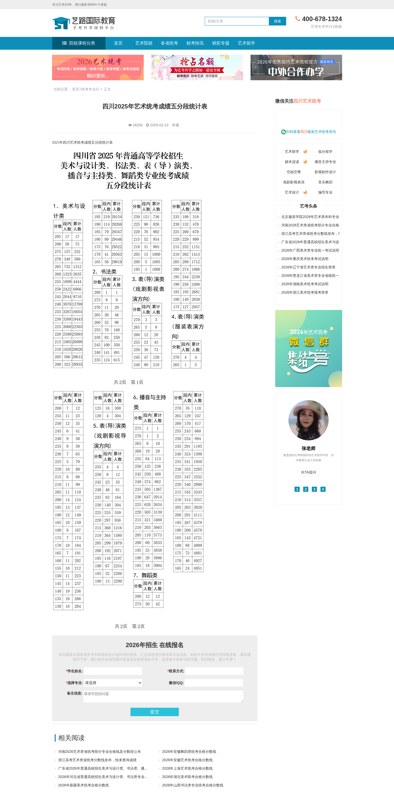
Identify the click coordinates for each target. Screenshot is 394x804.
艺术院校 (144, 43)
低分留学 (325, 151)
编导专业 (325, 192)
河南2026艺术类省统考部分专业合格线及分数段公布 (99, 752)
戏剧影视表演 (293, 182)
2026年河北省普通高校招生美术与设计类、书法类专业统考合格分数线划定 (117, 777)
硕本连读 (296, 161)
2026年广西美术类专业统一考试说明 (309, 250)
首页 (118, 43)
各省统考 (169, 43)
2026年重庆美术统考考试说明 (304, 259)
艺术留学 (246, 43)
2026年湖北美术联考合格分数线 (187, 777)
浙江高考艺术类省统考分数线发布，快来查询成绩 (97, 760)
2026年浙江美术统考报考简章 (304, 292)
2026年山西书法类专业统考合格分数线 (192, 785)
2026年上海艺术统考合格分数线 (187, 768)
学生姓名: (74, 671)
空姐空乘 (294, 172)
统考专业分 (90, 89)
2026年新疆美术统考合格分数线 (83, 785)
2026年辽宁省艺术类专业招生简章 (308, 267)
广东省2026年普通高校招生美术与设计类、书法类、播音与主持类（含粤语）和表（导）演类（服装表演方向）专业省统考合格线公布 (309, 242)
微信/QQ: (176, 683)
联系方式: (175, 671)
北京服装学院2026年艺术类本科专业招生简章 (309, 217)
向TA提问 (308, 472)
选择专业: (74, 683)
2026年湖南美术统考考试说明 (304, 284)
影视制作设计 (325, 172)
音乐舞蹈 (325, 182)
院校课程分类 (78, 43)
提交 (154, 711)
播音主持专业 (325, 162)
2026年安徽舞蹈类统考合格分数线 (189, 752)
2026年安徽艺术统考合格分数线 (187, 760)
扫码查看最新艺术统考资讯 (308, 132)
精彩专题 (220, 43)
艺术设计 (296, 191)
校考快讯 (195, 43)
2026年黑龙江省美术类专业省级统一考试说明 (309, 276)
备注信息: (74, 693)
